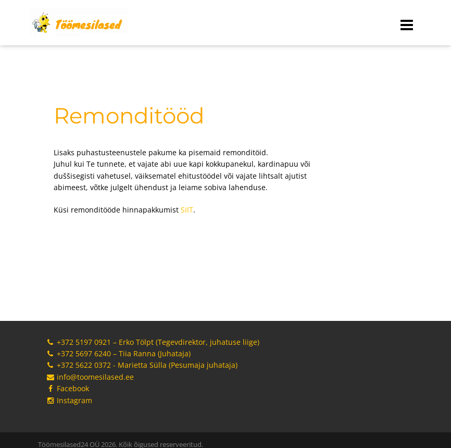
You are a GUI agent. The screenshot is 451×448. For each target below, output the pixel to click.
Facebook (67, 388)
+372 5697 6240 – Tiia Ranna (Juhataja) (118, 353)
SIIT (187, 210)
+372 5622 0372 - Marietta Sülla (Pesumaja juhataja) (141, 365)
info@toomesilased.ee (90, 377)
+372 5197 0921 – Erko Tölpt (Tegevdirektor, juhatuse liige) (152, 342)
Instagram (69, 400)
